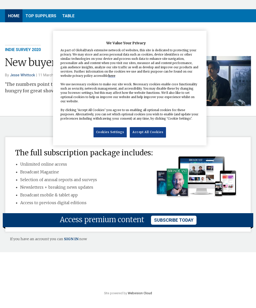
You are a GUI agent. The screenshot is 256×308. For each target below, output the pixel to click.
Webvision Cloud (140, 293)
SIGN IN (71, 239)
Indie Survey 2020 (23, 49)
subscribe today (174, 220)
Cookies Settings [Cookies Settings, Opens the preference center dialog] (110, 132)
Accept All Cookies (147, 132)
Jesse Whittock (22, 75)
